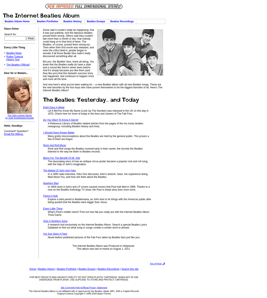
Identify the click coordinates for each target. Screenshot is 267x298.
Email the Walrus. (14, 134)
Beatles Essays (96, 21)
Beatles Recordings (122, 21)
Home (32, 269)
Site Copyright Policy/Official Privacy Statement (84, 287)
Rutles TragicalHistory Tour (14, 58)
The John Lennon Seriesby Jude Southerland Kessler (19, 116)
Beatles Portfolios (48, 21)
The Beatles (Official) (18, 64)
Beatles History (73, 21)
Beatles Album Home (19, 21)
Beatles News (13, 53)
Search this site (130, 269)
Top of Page (156, 263)
